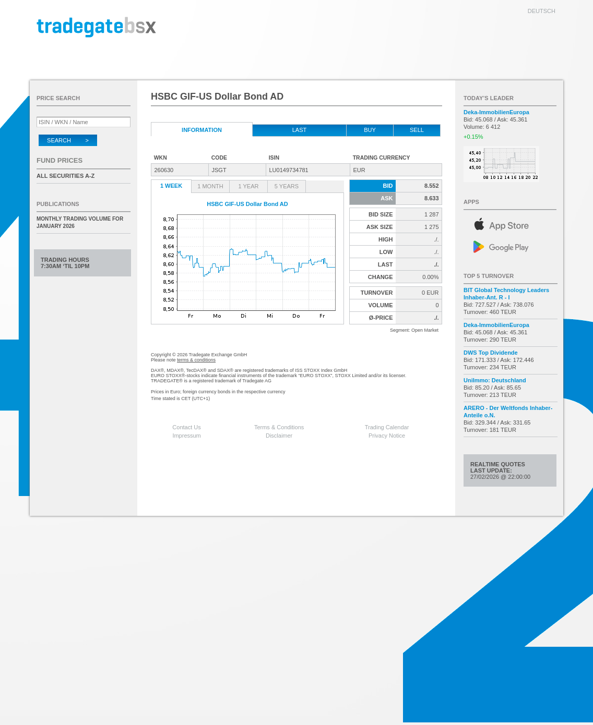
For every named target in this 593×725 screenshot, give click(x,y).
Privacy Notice (387, 435)
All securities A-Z (65, 176)
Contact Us (186, 427)
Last (299, 130)
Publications (58, 204)
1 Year (249, 186)
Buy (370, 130)
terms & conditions (196, 359)
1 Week (171, 186)
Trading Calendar (387, 427)
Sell (417, 130)
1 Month (210, 186)
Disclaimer (279, 435)
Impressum (186, 435)
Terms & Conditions (279, 427)
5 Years (287, 186)
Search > (68, 140)
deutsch (541, 11)
